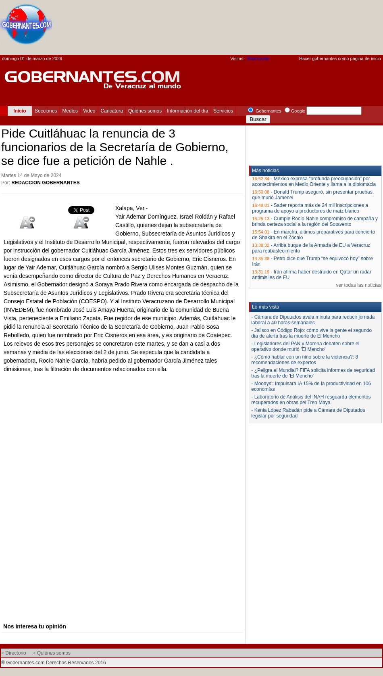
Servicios (223, 111)
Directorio (15, 653)
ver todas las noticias (358, 285)
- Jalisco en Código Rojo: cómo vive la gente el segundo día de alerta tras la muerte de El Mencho (311, 333)
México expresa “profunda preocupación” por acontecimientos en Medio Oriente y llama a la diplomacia (314, 181)
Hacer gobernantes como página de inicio (340, 58)
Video (89, 111)
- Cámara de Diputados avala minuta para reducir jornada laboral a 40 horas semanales (313, 319)
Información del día (187, 111)
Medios (70, 111)
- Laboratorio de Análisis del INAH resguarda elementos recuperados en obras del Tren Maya (311, 399)
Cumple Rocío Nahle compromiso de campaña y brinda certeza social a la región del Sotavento (315, 221)
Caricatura (112, 111)
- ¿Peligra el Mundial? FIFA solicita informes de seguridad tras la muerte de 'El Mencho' (313, 373)
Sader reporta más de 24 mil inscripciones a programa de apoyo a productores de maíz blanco (310, 208)
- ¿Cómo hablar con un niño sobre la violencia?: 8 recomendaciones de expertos (304, 359)
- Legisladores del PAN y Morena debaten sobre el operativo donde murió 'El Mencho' (305, 346)
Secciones (46, 111)
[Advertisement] (347, 29)
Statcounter (258, 58)
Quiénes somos (145, 111)
